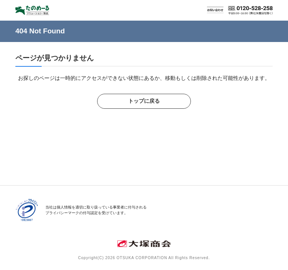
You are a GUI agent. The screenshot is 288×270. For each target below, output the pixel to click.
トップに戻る (144, 101)
